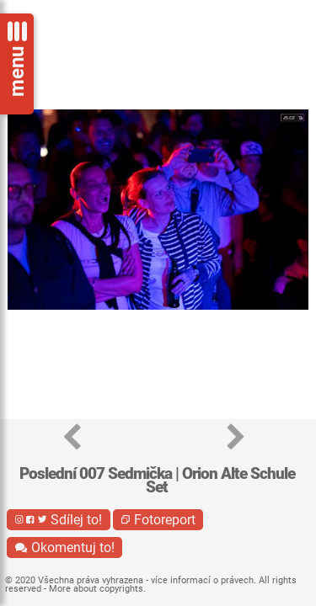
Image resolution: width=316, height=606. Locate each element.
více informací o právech (202, 580)
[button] (72, 438)
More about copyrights (96, 588)
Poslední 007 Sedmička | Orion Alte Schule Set (157, 480)
